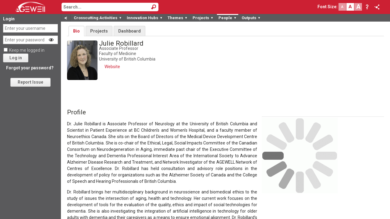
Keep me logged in (26, 50)
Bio (76, 31)
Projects (203, 18)
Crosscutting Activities (98, 18)
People (227, 18)
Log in (15, 57)
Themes (178, 18)
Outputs (251, 18)
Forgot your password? (30, 67)
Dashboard (129, 31)
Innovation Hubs (145, 18)
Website (112, 66)
